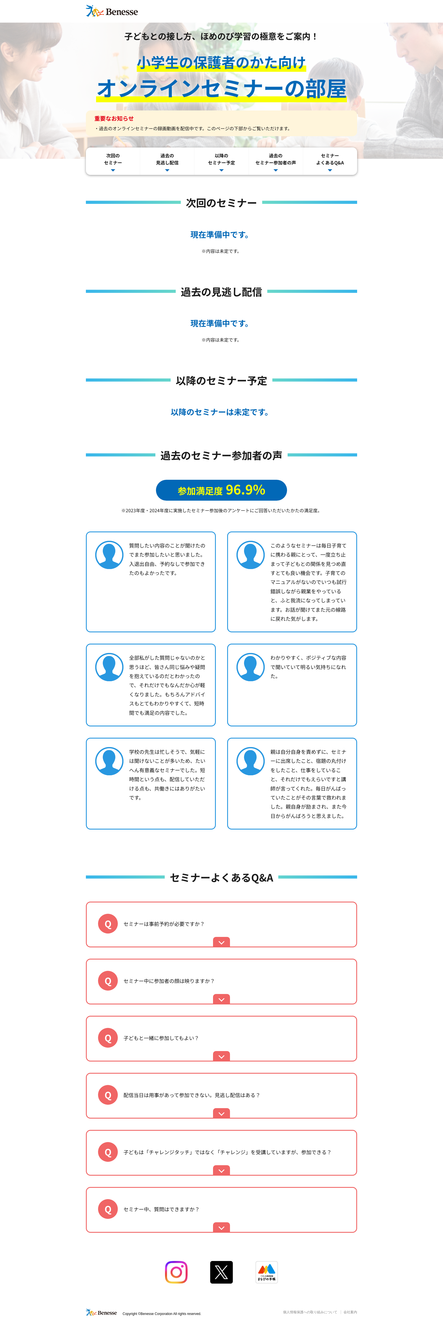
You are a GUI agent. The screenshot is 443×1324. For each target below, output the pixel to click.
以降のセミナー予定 (221, 162)
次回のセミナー (113, 162)
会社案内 (350, 1312)
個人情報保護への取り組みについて (310, 1312)
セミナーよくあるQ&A (330, 162)
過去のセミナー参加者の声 (275, 162)
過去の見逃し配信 (167, 162)
